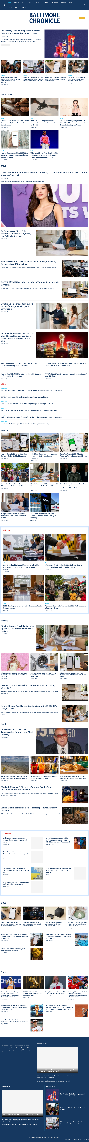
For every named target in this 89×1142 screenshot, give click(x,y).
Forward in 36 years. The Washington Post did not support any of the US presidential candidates (57, 1070)
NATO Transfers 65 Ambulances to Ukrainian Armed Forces (21, 1114)
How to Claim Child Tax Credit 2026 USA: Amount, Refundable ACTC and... (44, 486)
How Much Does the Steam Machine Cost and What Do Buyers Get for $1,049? (53, 924)
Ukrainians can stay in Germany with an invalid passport (19, 1124)
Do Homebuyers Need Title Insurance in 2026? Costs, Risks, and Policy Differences (16, 233)
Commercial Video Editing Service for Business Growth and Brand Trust (32, 924)
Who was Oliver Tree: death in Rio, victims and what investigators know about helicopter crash (44, 155)
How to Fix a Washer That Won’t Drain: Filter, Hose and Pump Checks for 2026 (77, 924)
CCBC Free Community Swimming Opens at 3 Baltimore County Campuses (43, 456)
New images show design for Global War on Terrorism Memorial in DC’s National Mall (66, 365)
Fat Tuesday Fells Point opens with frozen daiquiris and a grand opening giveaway (31, 390)
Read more (5, 45)
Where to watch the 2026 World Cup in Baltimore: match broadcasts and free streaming (14, 1007)
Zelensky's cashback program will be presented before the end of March (58, 870)
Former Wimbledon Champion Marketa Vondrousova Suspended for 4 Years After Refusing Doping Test (10, 994)
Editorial (67, 1139)
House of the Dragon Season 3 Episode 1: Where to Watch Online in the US (44, 123)
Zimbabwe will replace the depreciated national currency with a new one (16, 854)
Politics (37, 2)
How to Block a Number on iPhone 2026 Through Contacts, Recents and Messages (55, 79)
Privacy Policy (77, 1139)
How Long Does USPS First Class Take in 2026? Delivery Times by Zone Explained (19, 365)
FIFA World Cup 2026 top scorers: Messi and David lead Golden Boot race (32, 993)
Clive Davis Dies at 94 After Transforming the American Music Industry (17, 732)
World (30, 2)
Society (63, 2)
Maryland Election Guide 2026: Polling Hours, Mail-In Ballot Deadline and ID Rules (63, 566)
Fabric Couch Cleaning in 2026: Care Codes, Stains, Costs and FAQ (24, 424)
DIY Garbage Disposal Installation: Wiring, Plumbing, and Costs (24, 397)
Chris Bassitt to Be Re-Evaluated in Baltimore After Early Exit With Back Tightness (14, 1022)
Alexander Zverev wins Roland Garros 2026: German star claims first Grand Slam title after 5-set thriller (59, 1007)
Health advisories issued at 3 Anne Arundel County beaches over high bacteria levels (14, 777)
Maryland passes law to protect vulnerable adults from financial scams (13, 516)
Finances (54, 2)
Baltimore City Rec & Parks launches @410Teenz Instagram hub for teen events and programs (10, 80)
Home (9, 2)
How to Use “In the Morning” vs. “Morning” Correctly (54, 1081)
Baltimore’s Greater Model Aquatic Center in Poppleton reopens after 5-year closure (59, 936)
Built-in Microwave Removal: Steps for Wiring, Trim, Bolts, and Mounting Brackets (31, 417)
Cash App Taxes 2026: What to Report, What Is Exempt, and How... (73, 455)
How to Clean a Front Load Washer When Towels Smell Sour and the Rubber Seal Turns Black (43, 674)
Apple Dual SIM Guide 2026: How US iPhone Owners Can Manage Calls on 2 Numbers (14, 936)
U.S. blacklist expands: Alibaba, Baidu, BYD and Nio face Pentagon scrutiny (43, 516)
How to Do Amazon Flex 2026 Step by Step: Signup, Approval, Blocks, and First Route (14, 155)
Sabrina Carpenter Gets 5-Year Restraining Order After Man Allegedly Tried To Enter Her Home (14, 674)
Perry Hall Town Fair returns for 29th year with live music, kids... (13, 485)
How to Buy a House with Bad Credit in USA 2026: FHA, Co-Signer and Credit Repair (76, 79)
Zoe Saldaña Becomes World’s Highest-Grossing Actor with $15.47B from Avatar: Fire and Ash (58, 840)
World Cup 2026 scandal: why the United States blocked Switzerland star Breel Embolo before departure (78, 994)
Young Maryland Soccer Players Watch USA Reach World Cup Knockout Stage (29, 410)
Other (23, 7)
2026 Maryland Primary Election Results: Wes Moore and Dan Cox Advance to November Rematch (33, 79)
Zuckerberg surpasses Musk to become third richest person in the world (15, 840)
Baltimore (16, 2)
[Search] (84, 5)
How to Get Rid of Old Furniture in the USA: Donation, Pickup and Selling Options (21, 375)
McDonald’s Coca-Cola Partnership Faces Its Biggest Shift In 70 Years (44, 777)
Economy (46, 2)
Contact (82, 18)
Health (70, 2)
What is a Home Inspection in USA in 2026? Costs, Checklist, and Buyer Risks (17, 306)
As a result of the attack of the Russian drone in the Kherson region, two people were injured (20, 1120)
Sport (16, 7)
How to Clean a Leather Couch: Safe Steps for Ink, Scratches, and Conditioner (15, 123)
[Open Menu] (4, 5)
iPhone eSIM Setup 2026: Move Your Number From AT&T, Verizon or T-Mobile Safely (73, 674)
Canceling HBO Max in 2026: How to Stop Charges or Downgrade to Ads (27, 404)
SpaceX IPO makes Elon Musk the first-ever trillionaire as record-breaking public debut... (73, 486)
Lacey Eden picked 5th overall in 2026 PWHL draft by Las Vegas (55, 992)
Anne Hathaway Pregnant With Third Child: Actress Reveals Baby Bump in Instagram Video (74, 123)
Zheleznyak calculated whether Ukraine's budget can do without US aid (16, 870)
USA (23, 2)
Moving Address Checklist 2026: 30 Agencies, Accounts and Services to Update (17, 629)
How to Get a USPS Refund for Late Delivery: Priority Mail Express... (14, 455)
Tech (9, 7)
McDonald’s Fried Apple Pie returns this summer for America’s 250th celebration (73, 777)
